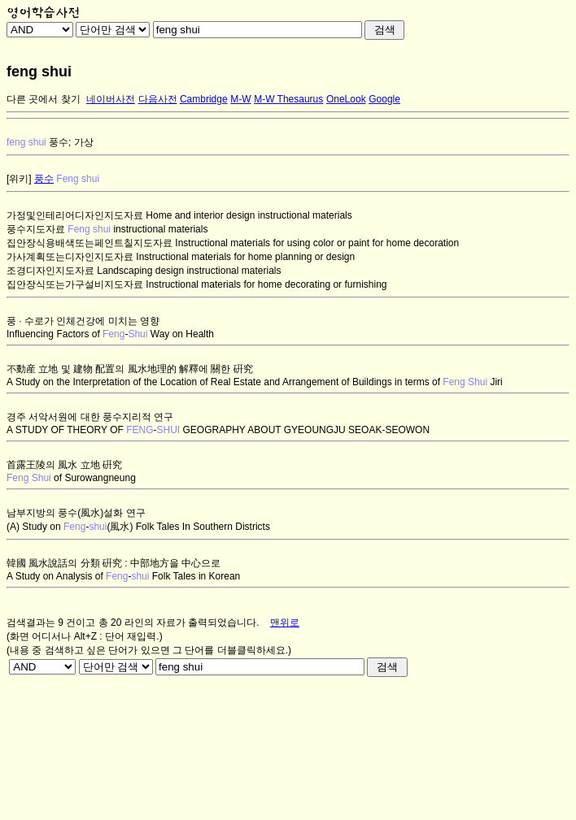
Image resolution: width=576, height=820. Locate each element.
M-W (240, 99)
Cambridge (204, 99)
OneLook (346, 99)
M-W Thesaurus (288, 99)
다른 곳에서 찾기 (44, 99)
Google (384, 99)
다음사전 (157, 99)
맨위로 (284, 622)
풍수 (44, 178)
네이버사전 (110, 99)
